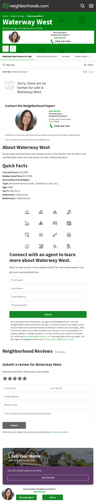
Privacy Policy (50, 339)
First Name (17, 280)
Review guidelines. (60, 432)
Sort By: (6, 72)
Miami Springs (17, 16)
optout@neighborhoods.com (37, 336)
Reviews (66, 56)
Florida (22, 28)
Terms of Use (67, 339)
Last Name (17, 288)
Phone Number (19, 305)
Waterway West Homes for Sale (17, 56)
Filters (89, 65)
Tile (85, 71)
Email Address (18, 296)
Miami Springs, (10, 28)
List (92, 71)
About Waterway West (47, 56)
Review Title (10, 405)
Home (5, 16)
